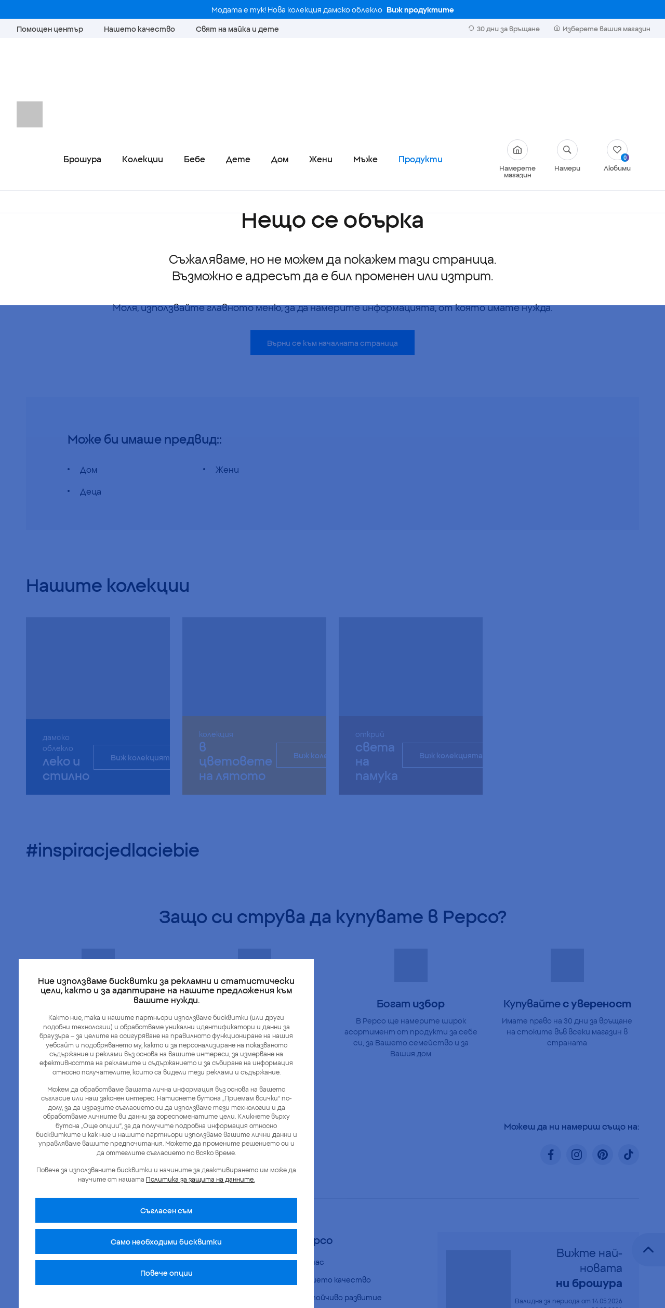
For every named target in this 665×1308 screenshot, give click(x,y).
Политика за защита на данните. (200, 1178)
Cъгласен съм (166, 1210)
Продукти (420, 69)
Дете (238, 69)
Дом (279, 69)
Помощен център (50, 28)
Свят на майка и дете (237, 28)
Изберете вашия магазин (602, 28)
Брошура (82, 69)
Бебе (194, 69)
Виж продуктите (420, 9)
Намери (567, 66)
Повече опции (166, 1272)
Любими (617, 66)
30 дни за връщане (504, 28)
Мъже (365, 69)
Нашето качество (139, 28)
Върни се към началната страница (332, 254)
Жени (320, 69)
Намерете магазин (517, 69)
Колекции (142, 69)
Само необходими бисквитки (166, 1241)
